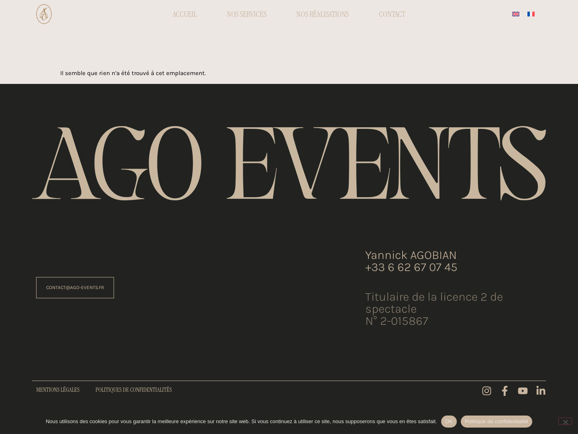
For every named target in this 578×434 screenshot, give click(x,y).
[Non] (565, 421)
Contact (392, 14)
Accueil (185, 14)
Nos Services (247, 14)
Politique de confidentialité (496, 421)
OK (449, 421)
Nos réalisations (322, 14)
